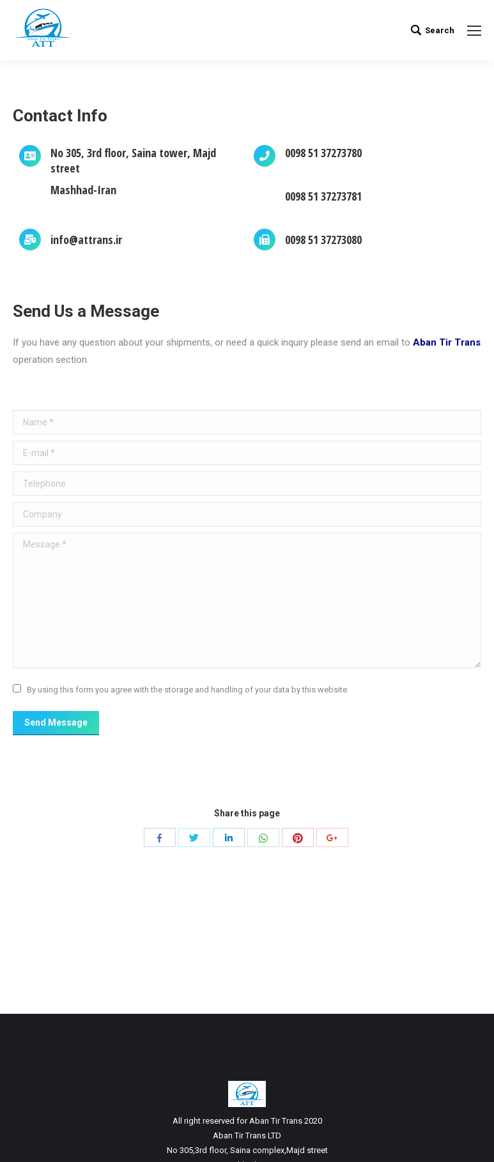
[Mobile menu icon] (474, 31)
